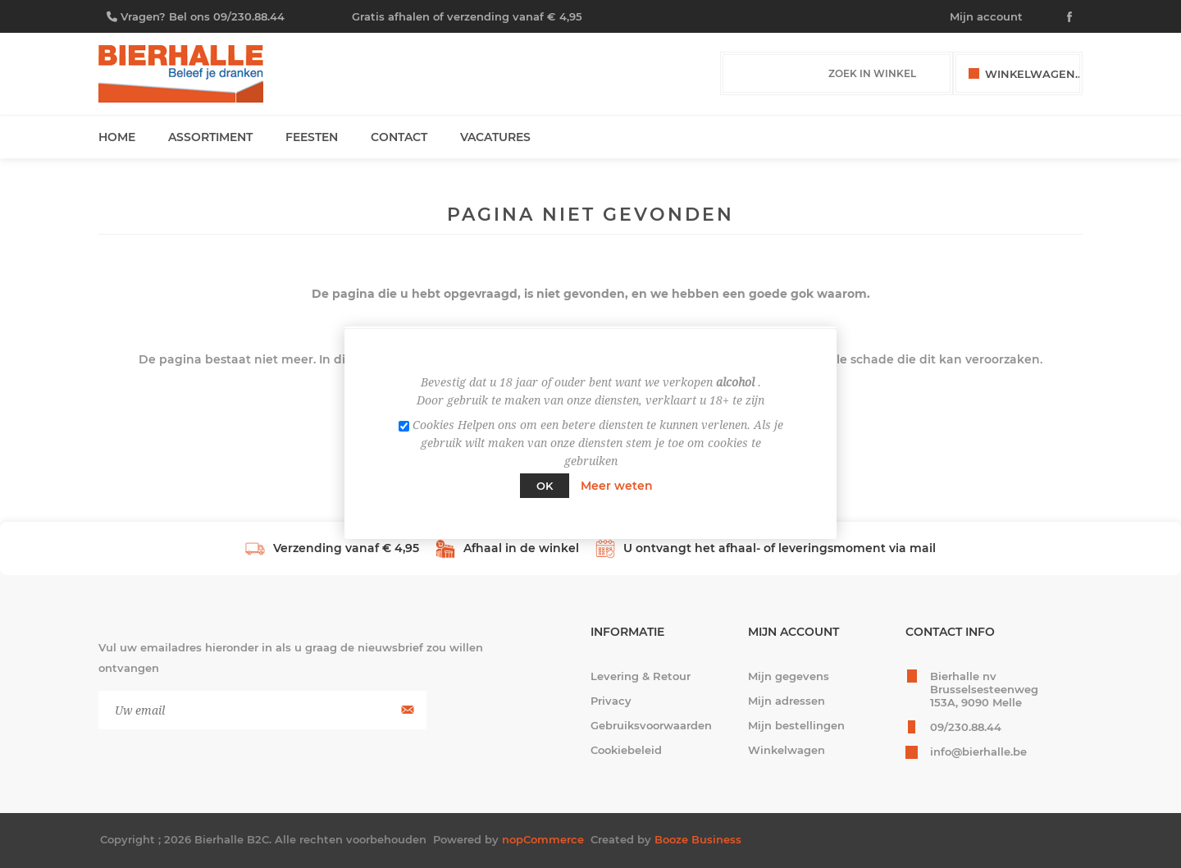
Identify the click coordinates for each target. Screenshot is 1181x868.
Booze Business (697, 839)
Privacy (611, 700)
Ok (544, 485)
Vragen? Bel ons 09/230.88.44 (203, 16)
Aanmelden (405, 710)
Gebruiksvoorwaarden (651, 725)
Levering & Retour (640, 676)
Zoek (932, 73)
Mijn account (986, 16)
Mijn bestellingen (796, 725)
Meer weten (617, 485)
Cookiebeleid (626, 749)
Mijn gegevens (788, 676)
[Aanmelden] (262, 710)
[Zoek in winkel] (820, 73)
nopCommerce (543, 839)
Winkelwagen (786, 749)
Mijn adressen (786, 700)
